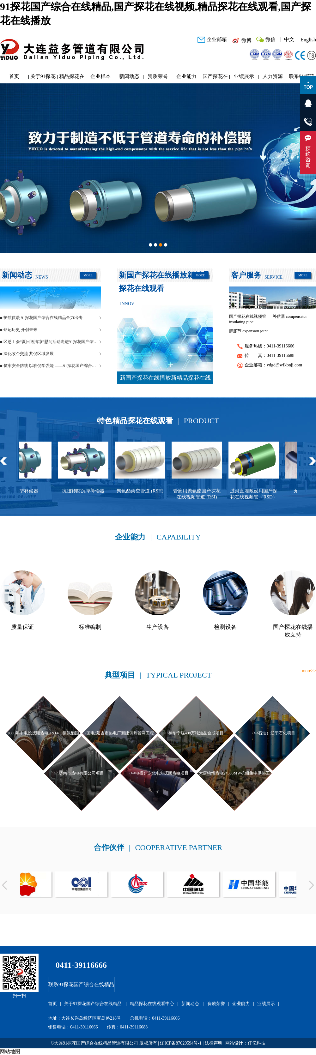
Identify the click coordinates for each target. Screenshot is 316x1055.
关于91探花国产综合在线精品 (43, 78)
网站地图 (10, 1051)
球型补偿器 (31, 490)
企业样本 (100, 76)
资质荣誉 (158, 76)
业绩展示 (244, 76)
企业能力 (186, 76)
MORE (88, 275)
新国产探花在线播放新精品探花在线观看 (165, 379)
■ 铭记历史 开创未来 (18, 329)
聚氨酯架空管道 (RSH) (144, 490)
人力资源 (273, 76)
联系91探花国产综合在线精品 (81, 984)
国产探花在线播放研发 (215, 78)
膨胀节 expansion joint (248, 331)
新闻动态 (129, 76)
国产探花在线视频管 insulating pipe (247, 319)
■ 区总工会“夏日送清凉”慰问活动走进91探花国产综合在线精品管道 (50, 341)
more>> (309, 670)
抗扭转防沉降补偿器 (88, 490)
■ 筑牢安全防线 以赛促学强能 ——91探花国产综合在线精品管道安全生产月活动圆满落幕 (50, 365)
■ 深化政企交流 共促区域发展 (27, 353)
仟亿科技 (256, 1043)
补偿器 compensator (290, 316)
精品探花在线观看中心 (71, 78)
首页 (14, 76)
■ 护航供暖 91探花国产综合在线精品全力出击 (41, 317)
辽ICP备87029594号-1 (180, 1043)
